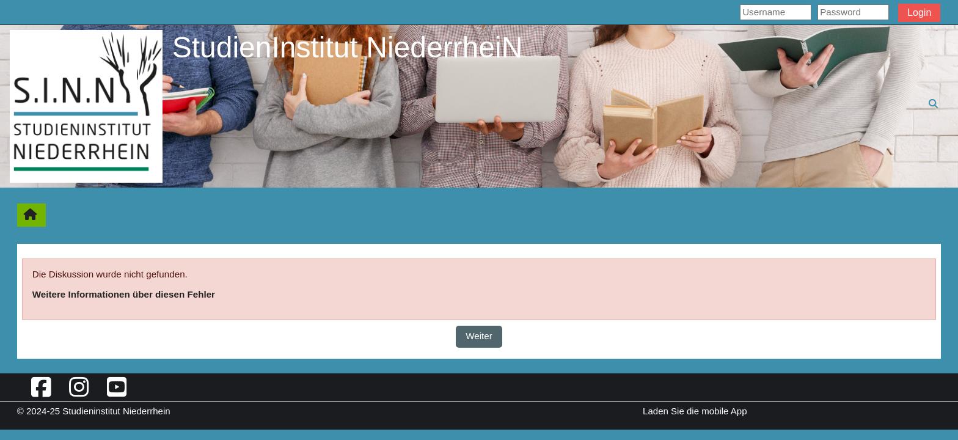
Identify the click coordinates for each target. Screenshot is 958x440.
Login (919, 12)
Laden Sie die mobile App (695, 411)
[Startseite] (86, 105)
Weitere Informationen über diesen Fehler (123, 294)
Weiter (479, 336)
